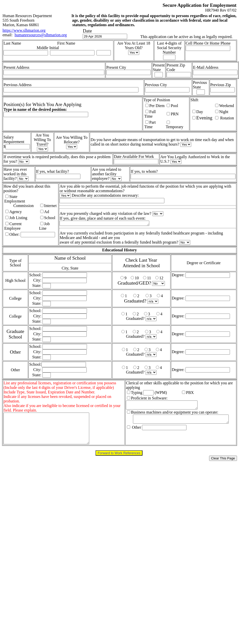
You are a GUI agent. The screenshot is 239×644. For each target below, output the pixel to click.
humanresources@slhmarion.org (41, 35)
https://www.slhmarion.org (24, 30)
